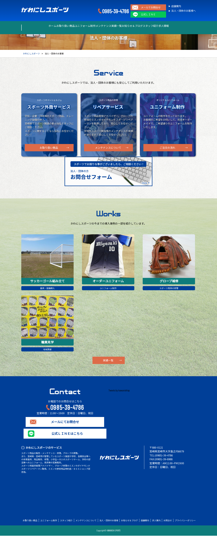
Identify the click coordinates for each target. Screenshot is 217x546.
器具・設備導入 (47, 297)
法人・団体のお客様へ (183, 10)
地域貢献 (47, 359)
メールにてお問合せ (65, 432)
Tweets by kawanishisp (119, 400)
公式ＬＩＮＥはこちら (65, 444)
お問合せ (167, 530)
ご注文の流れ (167, 147)
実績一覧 (119, 26)
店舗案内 (176, 6)
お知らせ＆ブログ (141, 26)
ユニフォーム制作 (75, 26)
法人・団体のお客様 (108, 530)
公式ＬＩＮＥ (148, 14)
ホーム (30, 26)
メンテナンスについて (108, 147)
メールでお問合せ (150, 7)
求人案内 (156, 530)
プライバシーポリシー (185, 530)
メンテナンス (100, 26)
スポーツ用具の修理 (169, 297)
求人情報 (185, 26)
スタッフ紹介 (166, 26)
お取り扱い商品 (49, 26)
